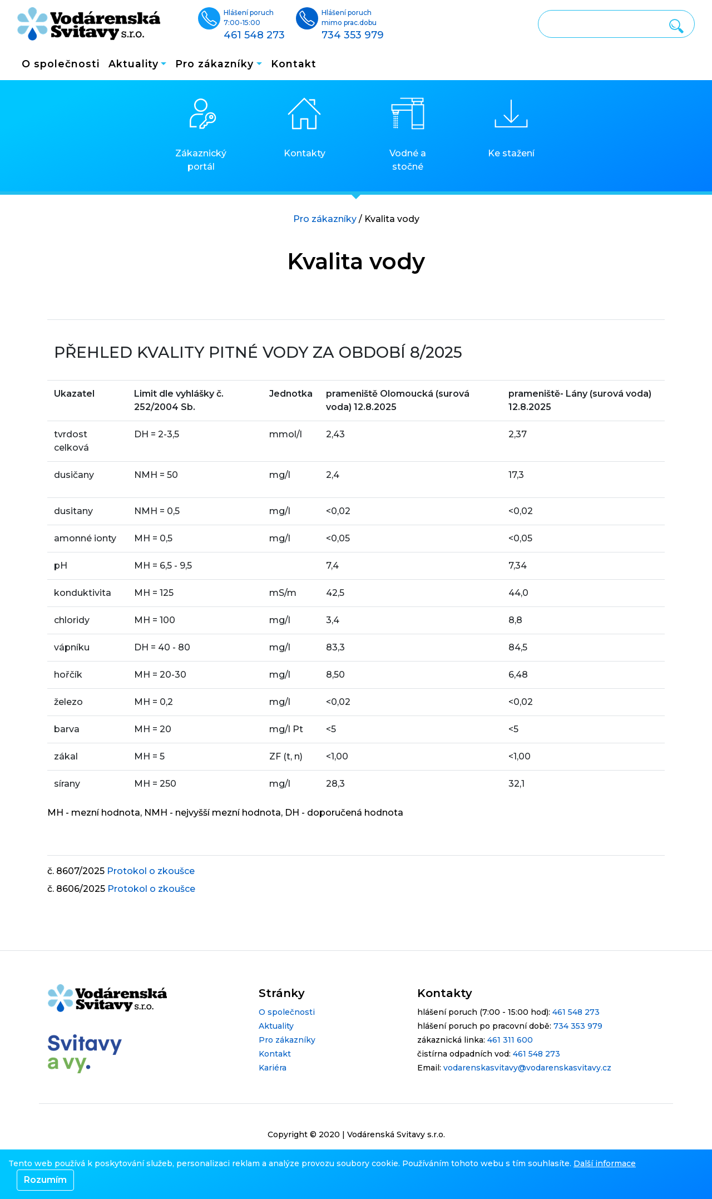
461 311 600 (510, 1040)
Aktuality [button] (133, 64)
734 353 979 (577, 1026)
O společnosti (61, 64)
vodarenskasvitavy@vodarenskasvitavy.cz (527, 1068)
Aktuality (276, 1026)
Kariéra (272, 1068)
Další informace (604, 1163)
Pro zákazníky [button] (214, 64)
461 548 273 (576, 1012)
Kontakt (294, 64)
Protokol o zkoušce (151, 871)
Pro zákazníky (325, 219)
